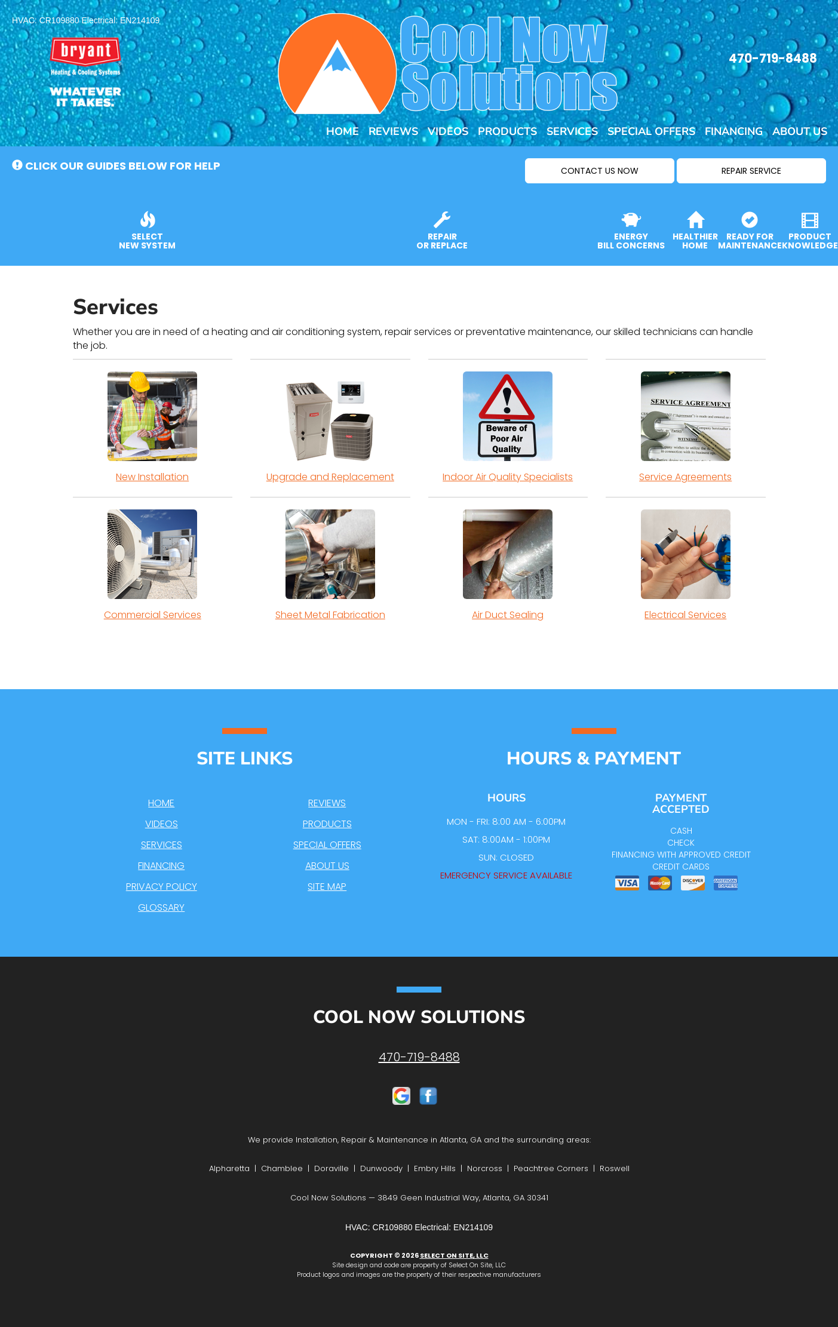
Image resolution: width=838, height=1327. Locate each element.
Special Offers (651, 131)
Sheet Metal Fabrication (330, 565)
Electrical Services (686, 565)
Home (342, 131)
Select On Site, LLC (454, 1255)
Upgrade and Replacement (330, 427)
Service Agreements (686, 427)
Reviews (393, 131)
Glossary (161, 907)
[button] (599, 170)
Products (507, 131)
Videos (448, 131)
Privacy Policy (161, 886)
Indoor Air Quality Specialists (508, 427)
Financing (734, 131)
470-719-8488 (419, 1057)
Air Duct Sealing (508, 565)
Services (572, 131)
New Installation (153, 427)
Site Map (327, 886)
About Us (799, 131)
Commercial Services (153, 565)
